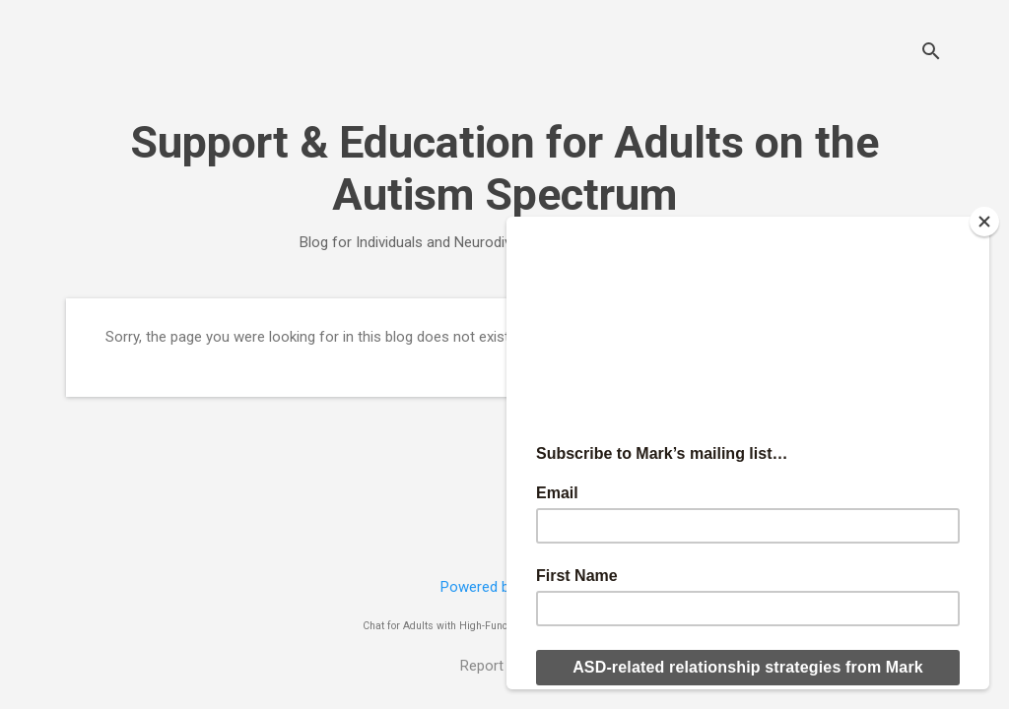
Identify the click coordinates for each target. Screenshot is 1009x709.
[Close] (984, 221)
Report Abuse (504, 666)
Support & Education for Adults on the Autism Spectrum (504, 168)
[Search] (931, 54)
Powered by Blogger (505, 587)
